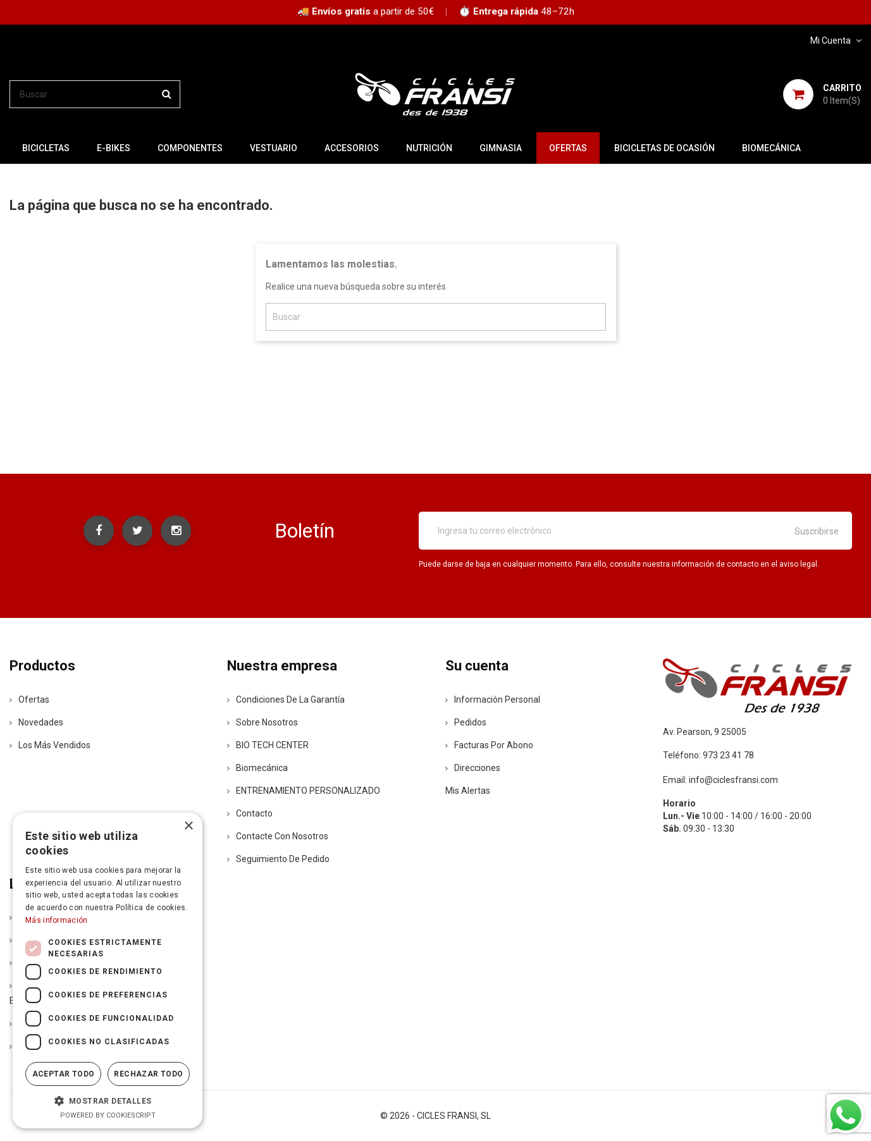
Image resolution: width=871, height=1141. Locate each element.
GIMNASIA (500, 148)
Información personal (492, 699)
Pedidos (465, 722)
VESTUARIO (273, 148)
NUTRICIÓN (429, 148)
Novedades (36, 722)
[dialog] (107, 970)
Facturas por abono (489, 745)
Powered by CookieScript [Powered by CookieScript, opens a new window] (108, 1115)
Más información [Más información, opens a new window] (56, 920)
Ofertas (29, 699)
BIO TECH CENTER (268, 745)
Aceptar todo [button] (63, 1074)
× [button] (188, 826)
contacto (250, 813)
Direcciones (472, 768)
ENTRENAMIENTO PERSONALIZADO (303, 791)
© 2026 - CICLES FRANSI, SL (435, 1116)
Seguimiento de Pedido (278, 859)
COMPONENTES (190, 148)
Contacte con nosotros (277, 836)
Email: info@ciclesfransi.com (720, 780)
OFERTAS (568, 148)
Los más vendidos (49, 745)
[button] (107, 1100)
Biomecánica (771, 148)
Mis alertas (467, 791)
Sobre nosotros (262, 722)
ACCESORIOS (351, 148)
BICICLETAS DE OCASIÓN (664, 148)
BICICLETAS (46, 148)
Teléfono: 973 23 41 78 (708, 755)
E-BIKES (113, 148)
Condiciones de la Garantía (286, 699)
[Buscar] (94, 94)
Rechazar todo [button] (148, 1074)
